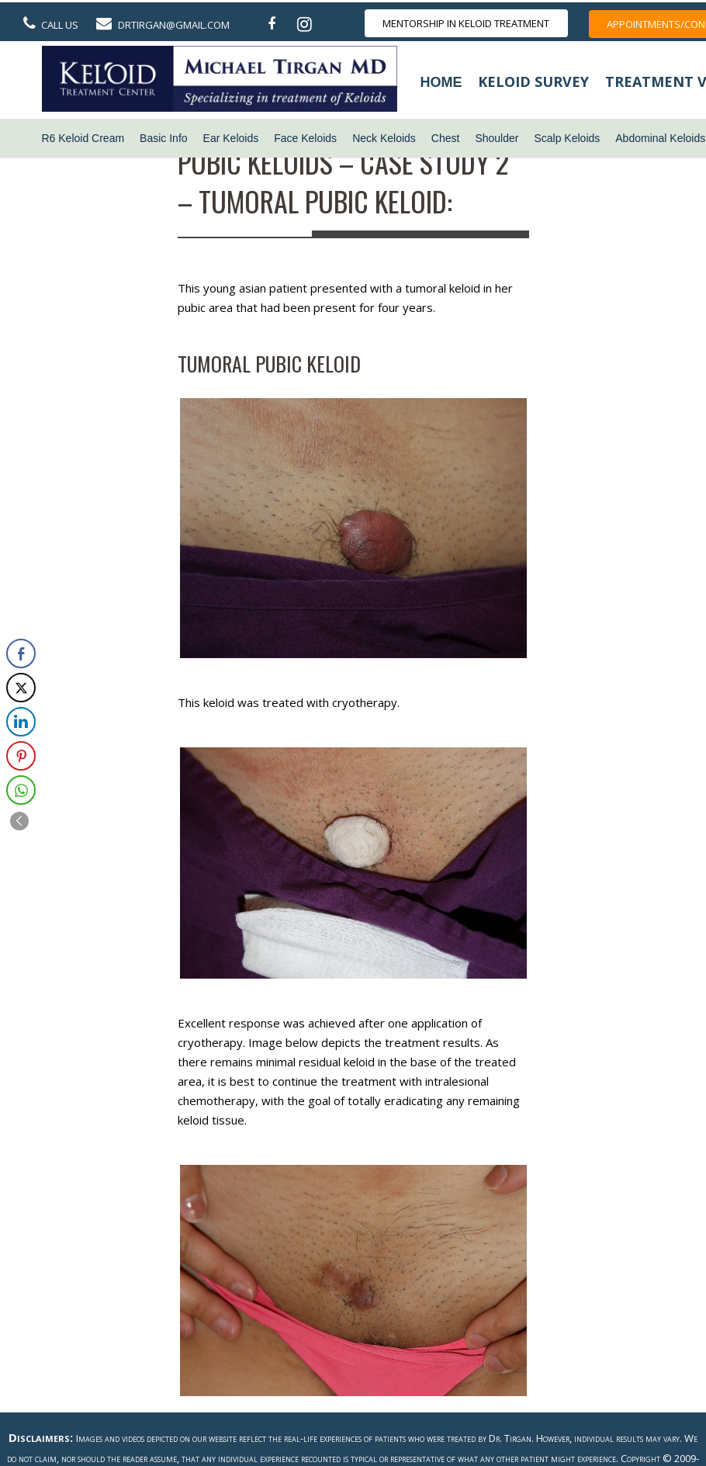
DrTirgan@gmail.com (174, 25)
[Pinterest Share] (21, 756)
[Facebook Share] (21, 653)
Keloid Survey (533, 81)
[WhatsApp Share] (21, 790)
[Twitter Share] (21, 687)
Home (441, 82)
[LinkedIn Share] (21, 721)
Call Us (59, 25)
